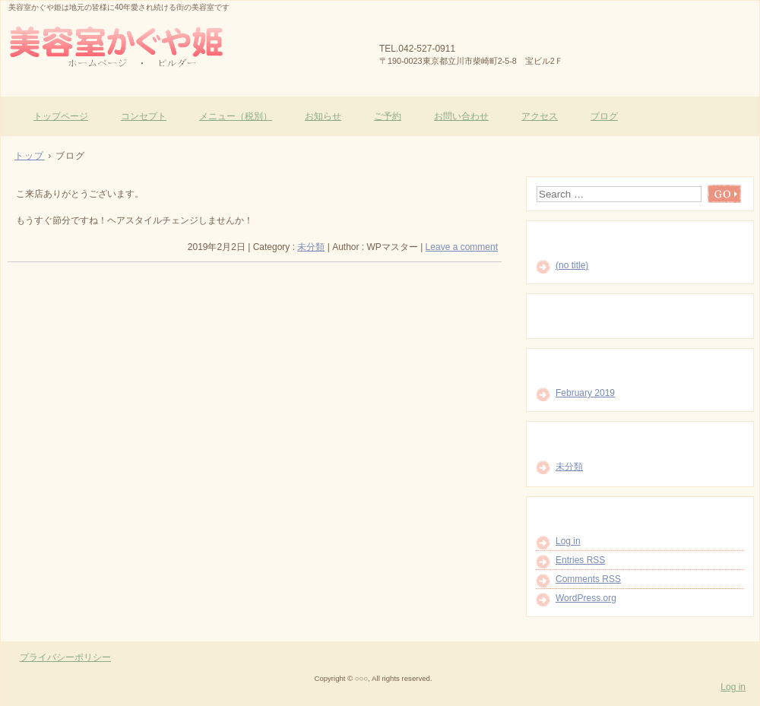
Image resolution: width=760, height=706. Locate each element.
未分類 (311, 247)
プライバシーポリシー (65, 657)
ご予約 (387, 116)
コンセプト (143, 116)
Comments (588, 579)
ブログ (604, 116)
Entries (580, 560)
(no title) (572, 265)
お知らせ (323, 116)
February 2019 (585, 393)
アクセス (539, 116)
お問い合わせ (461, 116)
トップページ (60, 116)
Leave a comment (462, 247)
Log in (568, 541)
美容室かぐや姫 (183, 46)
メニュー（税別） (235, 116)
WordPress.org (586, 598)
